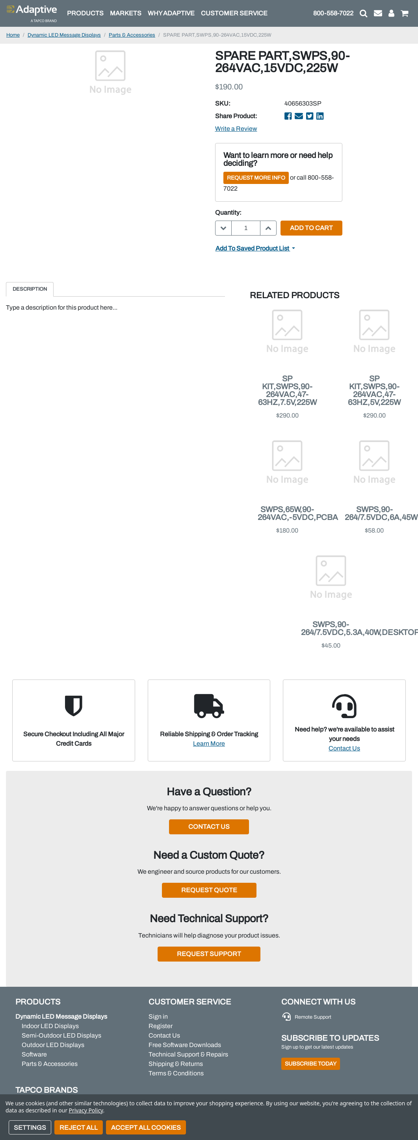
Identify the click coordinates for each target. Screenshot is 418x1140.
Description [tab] (30, 289)
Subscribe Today (310, 1064)
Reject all (78, 1127)
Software (34, 1054)
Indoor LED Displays (50, 1026)
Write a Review (236, 128)
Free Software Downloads (185, 1045)
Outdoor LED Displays (53, 1045)
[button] (364, 13)
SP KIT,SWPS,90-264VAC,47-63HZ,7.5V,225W (287, 390)
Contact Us (344, 748)
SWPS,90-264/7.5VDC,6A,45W (381, 513)
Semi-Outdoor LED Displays (61, 1035)
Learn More (209, 743)
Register (161, 1026)
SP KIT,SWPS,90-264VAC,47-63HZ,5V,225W (374, 390)
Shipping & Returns (176, 1063)
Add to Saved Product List (253, 248)
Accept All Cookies (146, 1127)
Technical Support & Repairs (188, 1054)
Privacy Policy (86, 1110)
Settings (30, 1127)
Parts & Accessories (50, 1063)
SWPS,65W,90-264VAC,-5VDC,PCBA (298, 513)
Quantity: (228, 212)
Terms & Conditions (176, 1073)
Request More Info (256, 178)
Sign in (158, 1016)
